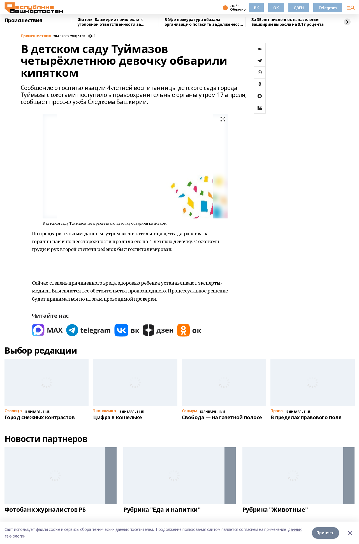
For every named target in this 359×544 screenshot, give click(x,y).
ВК (256, 7)
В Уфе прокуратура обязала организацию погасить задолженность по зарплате (205, 22)
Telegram (327, 7)
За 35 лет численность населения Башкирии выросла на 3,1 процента (287, 22)
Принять (325, 532)
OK (276, 7)
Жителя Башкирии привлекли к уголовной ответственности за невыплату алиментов (110, 22)
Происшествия (23, 20)
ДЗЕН (298, 7)
